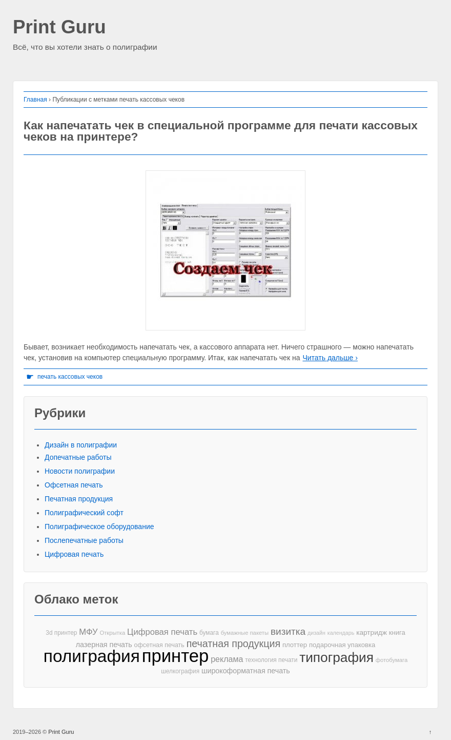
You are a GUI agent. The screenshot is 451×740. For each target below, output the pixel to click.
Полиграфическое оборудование (99, 526)
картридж (371, 632)
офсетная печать (159, 645)
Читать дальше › (329, 358)
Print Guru (59, 27)
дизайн (316, 633)
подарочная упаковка (342, 645)
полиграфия (92, 656)
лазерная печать (104, 644)
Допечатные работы (78, 457)
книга (397, 632)
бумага (209, 632)
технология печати (271, 660)
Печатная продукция (79, 499)
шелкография (180, 671)
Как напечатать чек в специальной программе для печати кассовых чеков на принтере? (221, 131)
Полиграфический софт (84, 513)
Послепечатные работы (84, 540)
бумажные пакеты (245, 633)
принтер (175, 656)
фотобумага (391, 660)
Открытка (112, 633)
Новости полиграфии (80, 471)
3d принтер (61, 632)
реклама (227, 659)
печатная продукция (233, 643)
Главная (35, 99)
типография (336, 657)
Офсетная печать (74, 485)
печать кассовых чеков (69, 376)
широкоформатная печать (245, 671)
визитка (288, 631)
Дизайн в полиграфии (81, 445)
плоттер (294, 645)
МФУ (88, 632)
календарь (340, 633)
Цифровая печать (74, 554)
